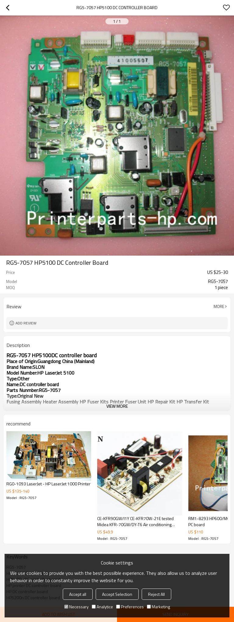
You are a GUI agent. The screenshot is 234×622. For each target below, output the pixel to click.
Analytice (102, 606)
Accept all (77, 594)
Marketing (158, 606)
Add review (26, 323)
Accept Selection (117, 594)
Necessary (76, 606)
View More (117, 406)
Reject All (156, 594)
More (219, 306)
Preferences (130, 606)
